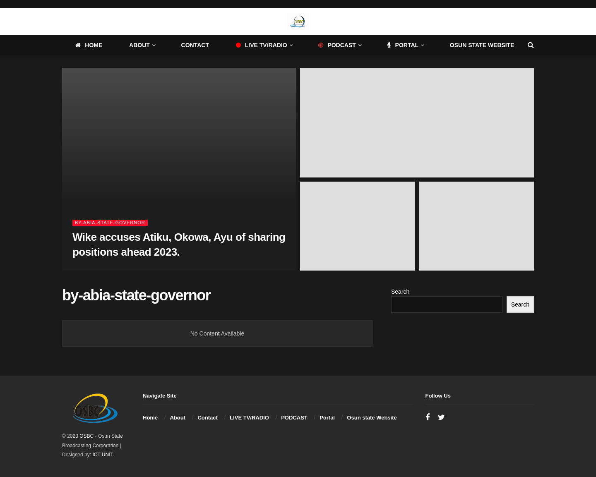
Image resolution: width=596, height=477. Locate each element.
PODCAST (337, 45)
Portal (403, 45)
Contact (195, 45)
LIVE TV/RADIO (261, 45)
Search (400, 291)
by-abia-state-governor (110, 222)
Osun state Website (482, 45)
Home (88, 45)
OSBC (86, 436)
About (139, 45)
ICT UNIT (102, 455)
